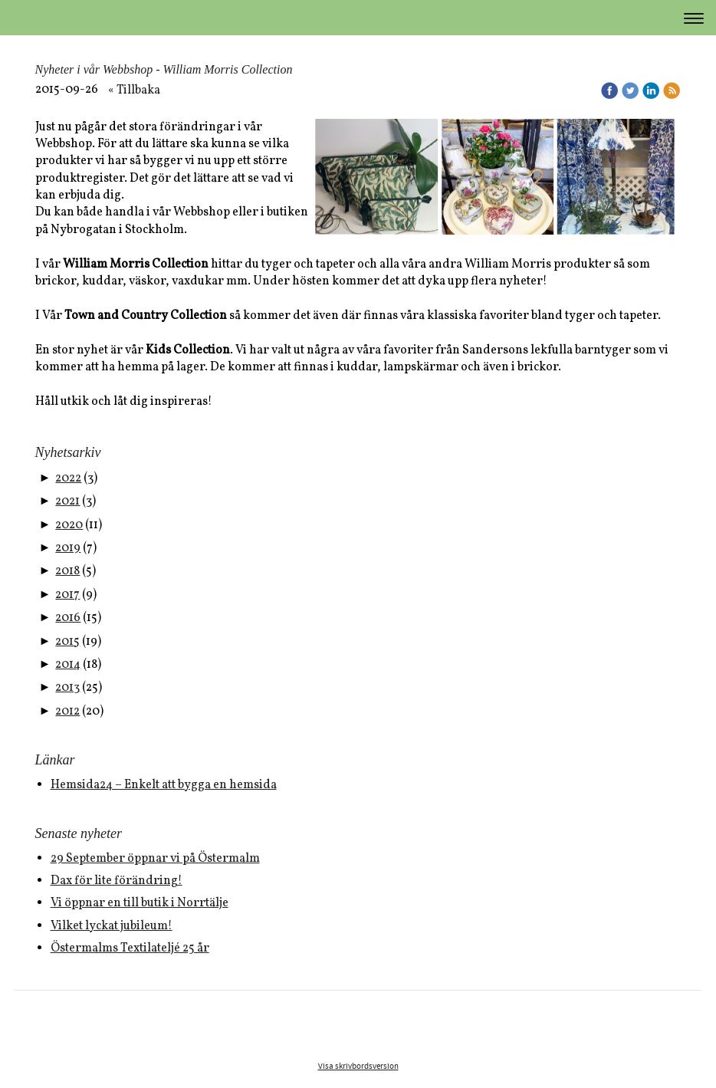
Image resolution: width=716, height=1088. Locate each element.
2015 (67, 641)
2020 (69, 525)
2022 (68, 478)
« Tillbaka (134, 90)
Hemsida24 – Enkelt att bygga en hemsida (164, 785)
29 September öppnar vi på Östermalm (155, 858)
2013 (67, 687)
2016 (67, 618)
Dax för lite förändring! (116, 881)
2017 (67, 595)
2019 (67, 548)
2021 (67, 501)
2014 (67, 664)
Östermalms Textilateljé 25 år (130, 948)
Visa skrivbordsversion (358, 1066)
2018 (67, 571)
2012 (67, 711)
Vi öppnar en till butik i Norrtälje (139, 903)
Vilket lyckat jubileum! (111, 926)
